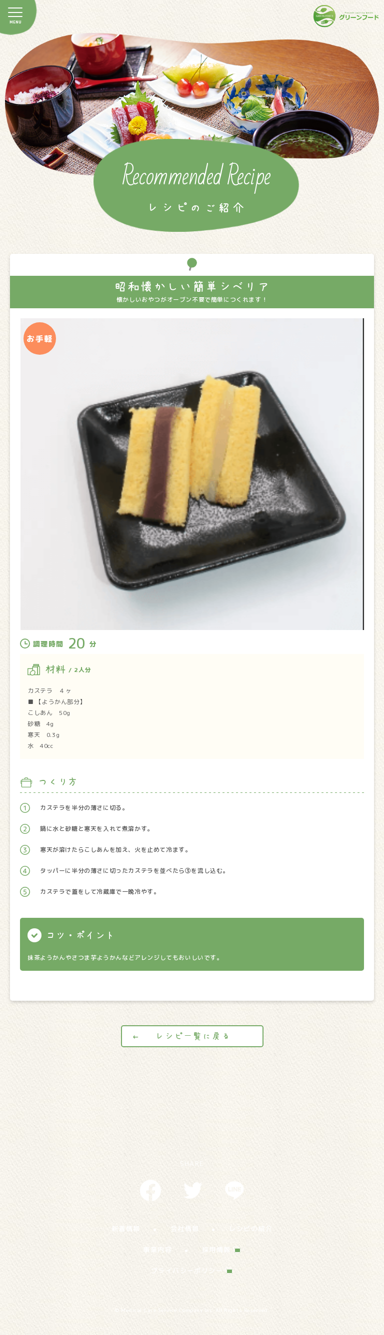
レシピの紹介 (250, 1228)
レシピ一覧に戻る (192, 1036)
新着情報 (126, 1228)
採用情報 (216, 1249)
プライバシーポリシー (187, 1270)
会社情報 (185, 1228)
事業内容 (157, 1249)
